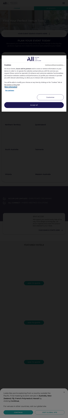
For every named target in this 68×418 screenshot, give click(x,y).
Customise (50, 97)
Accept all (34, 105)
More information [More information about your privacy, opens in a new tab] (11, 87)
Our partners (9, 90)
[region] (34, 83)
